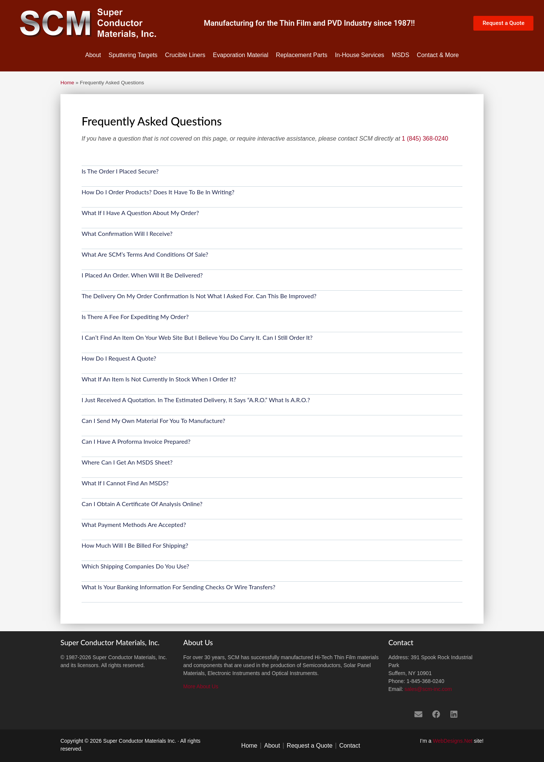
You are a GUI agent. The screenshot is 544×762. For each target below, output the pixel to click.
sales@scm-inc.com (428, 689)
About (93, 55)
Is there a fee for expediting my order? (135, 316)
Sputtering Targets (133, 55)
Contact (349, 745)
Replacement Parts (301, 55)
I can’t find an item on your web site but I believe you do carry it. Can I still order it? (197, 337)
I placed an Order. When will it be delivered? (142, 275)
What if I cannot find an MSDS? (125, 482)
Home (67, 82)
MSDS (400, 55)
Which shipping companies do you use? (135, 566)
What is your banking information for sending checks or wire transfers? (178, 586)
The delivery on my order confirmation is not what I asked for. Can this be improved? (199, 295)
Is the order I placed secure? (120, 171)
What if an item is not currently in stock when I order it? (159, 379)
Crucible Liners (185, 55)
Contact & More (438, 55)
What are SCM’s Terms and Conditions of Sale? (145, 254)
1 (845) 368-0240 (425, 138)
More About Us (200, 686)
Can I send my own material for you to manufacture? (153, 420)
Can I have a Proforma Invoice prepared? (136, 441)
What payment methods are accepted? (134, 524)
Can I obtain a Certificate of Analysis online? (142, 503)
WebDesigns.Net (453, 741)
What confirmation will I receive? (127, 233)
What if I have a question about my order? (140, 212)
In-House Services (359, 55)
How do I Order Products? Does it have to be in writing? (158, 191)
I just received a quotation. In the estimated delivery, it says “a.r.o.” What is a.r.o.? (196, 399)
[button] (272, 176)
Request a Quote (309, 745)
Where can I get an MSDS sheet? (127, 462)
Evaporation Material (241, 55)
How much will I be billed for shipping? (135, 545)
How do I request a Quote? (119, 358)
